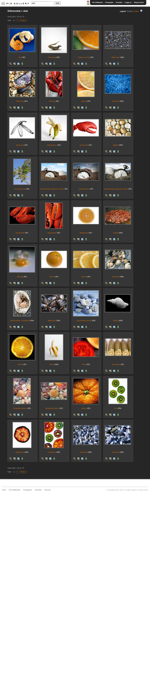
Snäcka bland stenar (83, 320)
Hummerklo (84, 145)
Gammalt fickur (84, 189)
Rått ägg (20, 277)
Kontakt (119, 2)
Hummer (52, 101)
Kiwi (115, 408)
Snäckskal (116, 101)
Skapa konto (139, 2)
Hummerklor (20, 233)
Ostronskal (52, 57)
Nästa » (23, 20)
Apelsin (84, 101)
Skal (20, 57)
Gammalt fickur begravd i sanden (52, 189)
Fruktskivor (52, 452)
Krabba (115, 233)
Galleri (136, 11)
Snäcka (116, 320)
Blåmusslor (116, 57)
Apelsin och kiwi (84, 57)
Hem (4, 490)
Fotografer (109, 2)
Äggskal (116, 145)
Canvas (47, 490)
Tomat (84, 364)
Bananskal (20, 145)
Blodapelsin (84, 233)
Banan (52, 364)
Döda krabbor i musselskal (20, 320)
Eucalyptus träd (20, 189)
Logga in (128, 2)
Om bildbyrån (97, 2)
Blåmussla (20, 101)
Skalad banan (52, 145)
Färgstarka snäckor (20, 408)
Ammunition (116, 364)
